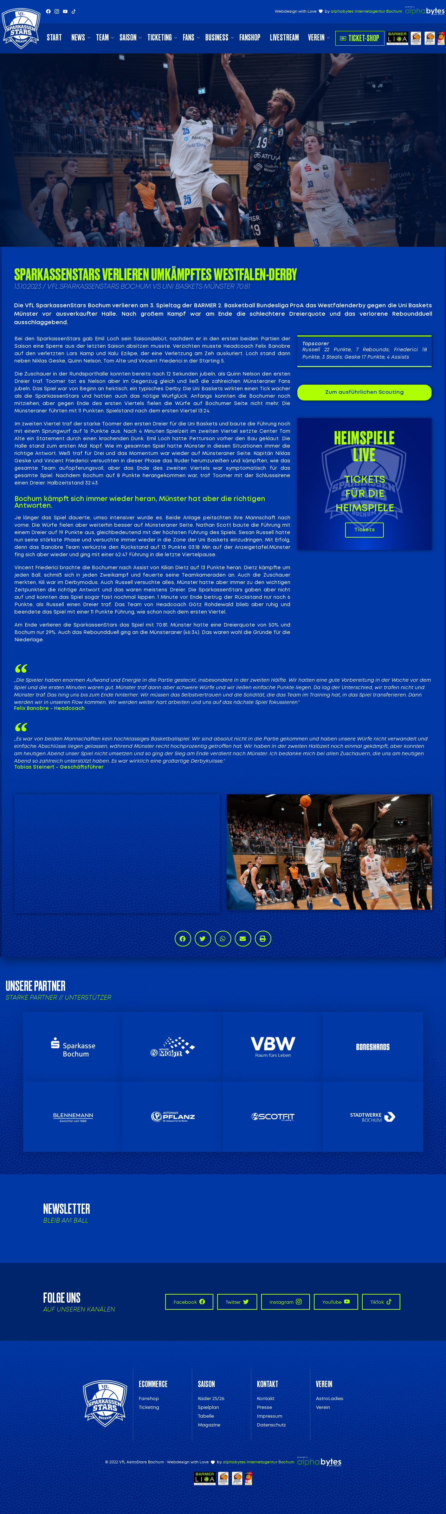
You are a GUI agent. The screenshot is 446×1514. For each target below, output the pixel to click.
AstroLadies (329, 1398)
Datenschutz (271, 1425)
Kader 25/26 (211, 1398)
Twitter (237, 1301)
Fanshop (249, 37)
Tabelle (206, 1416)
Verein (316, 37)
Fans (188, 37)
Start (54, 37)
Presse (264, 1407)
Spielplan (208, 1407)
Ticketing (159, 37)
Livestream (284, 37)
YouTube (336, 1301)
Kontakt (265, 1398)
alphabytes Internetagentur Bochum (366, 11)
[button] (183, 939)
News (78, 37)
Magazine (209, 1425)
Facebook (189, 1301)
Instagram (286, 1301)
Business (216, 37)
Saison (127, 37)
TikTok (381, 1301)
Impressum (269, 1416)
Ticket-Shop (359, 38)
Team (102, 37)
